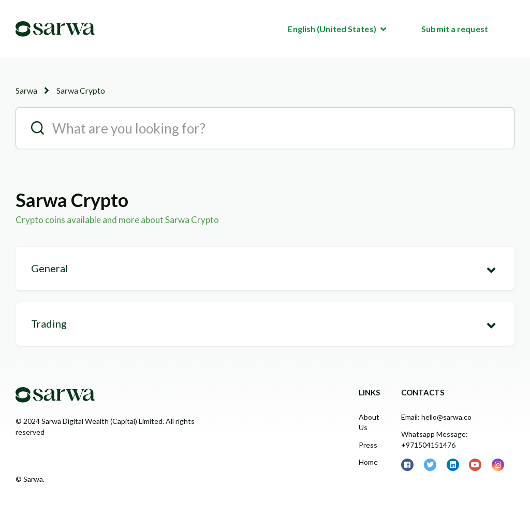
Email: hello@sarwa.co (436, 416)
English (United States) (332, 29)
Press (368, 444)
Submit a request (454, 29)
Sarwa (26, 90)
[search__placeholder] (265, 128)
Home (368, 462)
